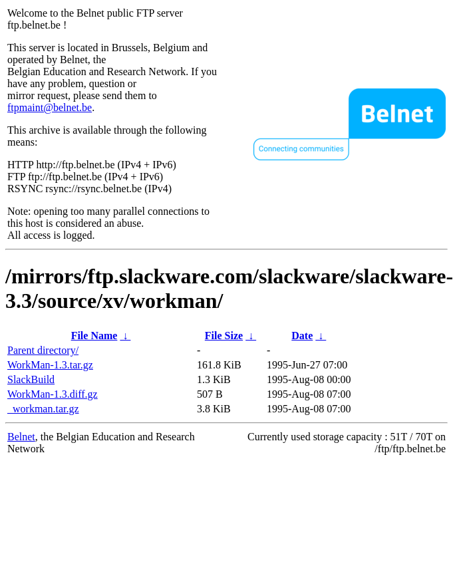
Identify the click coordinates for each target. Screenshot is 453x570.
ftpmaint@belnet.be (49, 107)
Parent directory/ (42, 350)
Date (302, 335)
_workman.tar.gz (43, 408)
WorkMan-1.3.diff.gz (52, 394)
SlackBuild (31, 379)
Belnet (21, 436)
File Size (224, 335)
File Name (94, 335)
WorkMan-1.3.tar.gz (50, 364)
